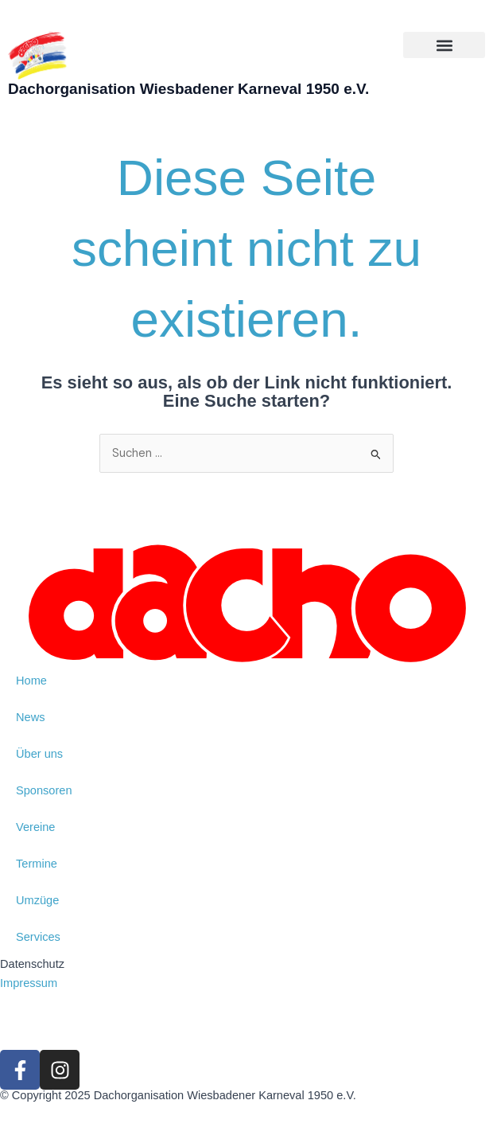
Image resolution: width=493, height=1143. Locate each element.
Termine (36, 863)
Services (38, 936)
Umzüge (37, 900)
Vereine (35, 827)
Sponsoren (44, 790)
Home (31, 680)
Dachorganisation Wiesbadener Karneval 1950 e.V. (188, 88)
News (30, 717)
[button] (444, 45)
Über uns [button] (39, 753)
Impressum (28, 983)
